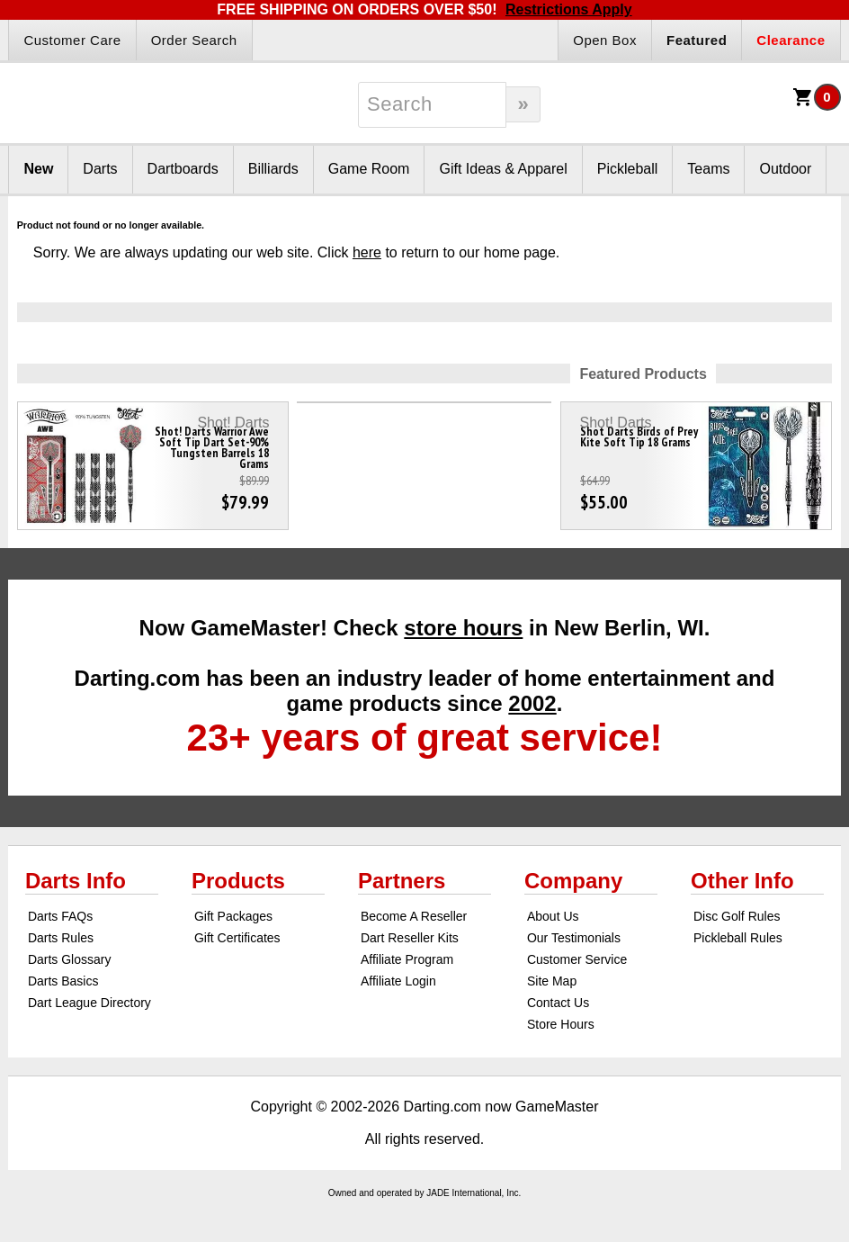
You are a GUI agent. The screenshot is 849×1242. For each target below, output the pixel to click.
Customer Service (577, 959)
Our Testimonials (574, 938)
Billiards (273, 168)
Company (573, 880)
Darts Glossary (70, 959)
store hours (463, 628)
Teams (708, 168)
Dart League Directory (89, 1002)
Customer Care (72, 40)
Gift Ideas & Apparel (503, 168)
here (367, 252)
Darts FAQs (60, 916)
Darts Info (75, 880)
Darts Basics (63, 981)
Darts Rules (61, 938)
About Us (553, 916)
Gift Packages (233, 916)
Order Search (194, 40)
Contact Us (558, 1002)
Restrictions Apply (568, 9)
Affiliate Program (407, 959)
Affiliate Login (398, 981)
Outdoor (785, 168)
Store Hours (560, 1024)
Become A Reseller (414, 916)
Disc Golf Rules (736, 916)
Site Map (551, 981)
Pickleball (627, 168)
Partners (401, 880)
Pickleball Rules (737, 938)
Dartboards (183, 168)
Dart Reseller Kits (410, 938)
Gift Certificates (237, 938)
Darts (100, 168)
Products (238, 880)
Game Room (369, 168)
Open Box (605, 40)
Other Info (742, 880)
